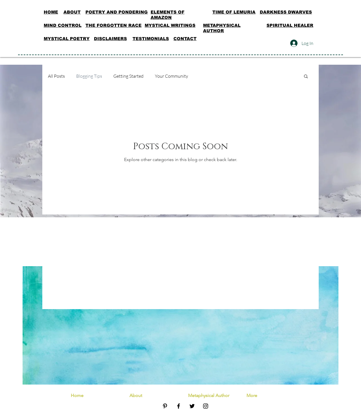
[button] (306, 77)
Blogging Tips (89, 76)
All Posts (56, 76)
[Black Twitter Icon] (192, 406)
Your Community (171, 76)
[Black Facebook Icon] (178, 406)
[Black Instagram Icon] (205, 406)
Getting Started (128, 76)
